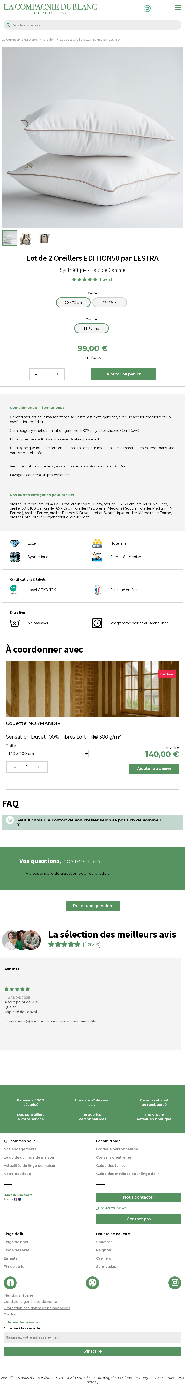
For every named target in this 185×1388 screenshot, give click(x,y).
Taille (92, 293)
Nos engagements (20, 1149)
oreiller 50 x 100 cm (26, 508)
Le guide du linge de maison (29, 1157)
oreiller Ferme (36, 513)
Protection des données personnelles (37, 1308)
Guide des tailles (111, 1165)
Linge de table (16, 1250)
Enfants (11, 1258)
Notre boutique (17, 1174)
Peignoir (103, 1250)
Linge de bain (16, 1242)
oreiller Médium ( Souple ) (117, 508)
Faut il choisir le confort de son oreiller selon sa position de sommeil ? (89, 822)
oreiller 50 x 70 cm (86, 504)
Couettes (104, 1242)
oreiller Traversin (23, 504)
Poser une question (92, 905)
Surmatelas (106, 1266)
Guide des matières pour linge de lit (128, 1174)
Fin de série (14, 1266)
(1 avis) (105, 279)
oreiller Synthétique (108, 513)
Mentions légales (19, 1295)
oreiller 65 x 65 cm (58, 508)
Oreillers (103, 1258)
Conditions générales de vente (30, 1302)
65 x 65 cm (110, 302)
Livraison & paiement (46, 1198)
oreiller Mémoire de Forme (148, 513)
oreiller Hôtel (20, 517)
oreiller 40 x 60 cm (53, 504)
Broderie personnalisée (117, 1149)
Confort (93, 319)
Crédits (10, 1314)
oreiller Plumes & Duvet (70, 513)
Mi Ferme (91, 328)
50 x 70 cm (73, 302)
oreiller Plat (84, 508)
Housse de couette (113, 1234)
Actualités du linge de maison (30, 1165)
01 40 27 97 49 (111, 1208)
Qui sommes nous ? (21, 1141)
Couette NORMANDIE (33, 723)
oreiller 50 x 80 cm (119, 504)
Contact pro (139, 1219)
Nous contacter (138, 1197)
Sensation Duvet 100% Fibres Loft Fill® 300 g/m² (63, 737)
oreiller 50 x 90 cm (151, 504)
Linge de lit (14, 1234)
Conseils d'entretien (114, 1157)
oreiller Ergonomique (50, 517)
